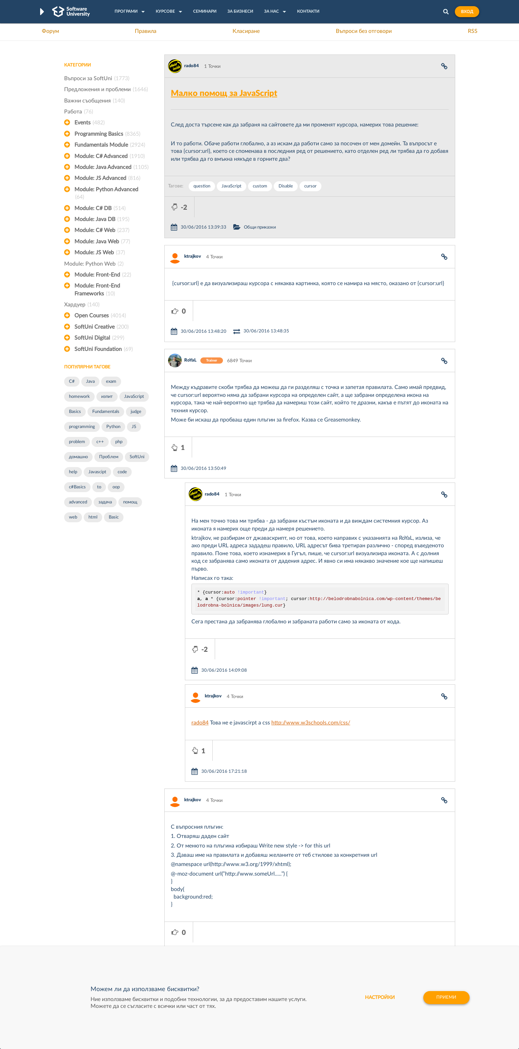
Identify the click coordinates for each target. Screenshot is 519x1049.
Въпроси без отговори (364, 31)
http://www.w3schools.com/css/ (310, 640)
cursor (310, 186)
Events (89, 122)
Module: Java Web (102, 241)
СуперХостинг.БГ (317, 913)
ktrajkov (192, 236)
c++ (100, 442)
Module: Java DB (101, 219)
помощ (130, 502)
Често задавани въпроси (91, 903)
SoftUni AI (227, 924)
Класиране (246, 31)
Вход (467, 12)
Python (113, 427)
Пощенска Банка (316, 945)
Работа (78, 111)
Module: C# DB (100, 208)
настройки (377, 997)
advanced (78, 502)
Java (90, 381)
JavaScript (134, 396)
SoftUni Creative (101, 327)
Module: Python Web (93, 264)
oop (116, 487)
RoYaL (190, 319)
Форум (50, 31)
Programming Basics (107, 134)
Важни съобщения (94, 101)
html (93, 517)
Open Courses (100, 315)
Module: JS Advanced (107, 178)
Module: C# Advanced (109, 156)
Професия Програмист (89, 934)
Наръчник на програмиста (93, 924)
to (99, 487)
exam (111, 381)
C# (72, 381)
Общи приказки (290, 207)
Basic (114, 517)
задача (105, 502)
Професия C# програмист (92, 945)
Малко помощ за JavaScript (224, 93)
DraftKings (309, 934)
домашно (78, 457)
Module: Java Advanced (111, 167)
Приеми (445, 997)
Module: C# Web (101, 230)
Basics (75, 412)
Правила (145, 31)
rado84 (191, 66)
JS (134, 427)
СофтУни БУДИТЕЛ (238, 934)
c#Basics (77, 487)
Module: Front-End (102, 275)
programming (82, 427)
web (73, 517)
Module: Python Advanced (106, 194)
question (201, 186)
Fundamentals (105, 412)
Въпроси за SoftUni (96, 78)
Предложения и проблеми (106, 89)
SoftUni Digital (99, 338)
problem (77, 442)
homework (79, 396)
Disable (286, 186)
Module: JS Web (99, 252)
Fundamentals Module (109, 145)
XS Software (311, 903)
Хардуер (81, 304)
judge (136, 412)
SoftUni (137, 457)
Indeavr (306, 924)
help (73, 472)
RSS (472, 31)
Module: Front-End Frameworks (97, 290)
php (118, 442)
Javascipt (97, 472)
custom (260, 186)
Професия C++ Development (165, 919)
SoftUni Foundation (103, 349)
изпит (107, 396)
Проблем (108, 457)
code (122, 472)
